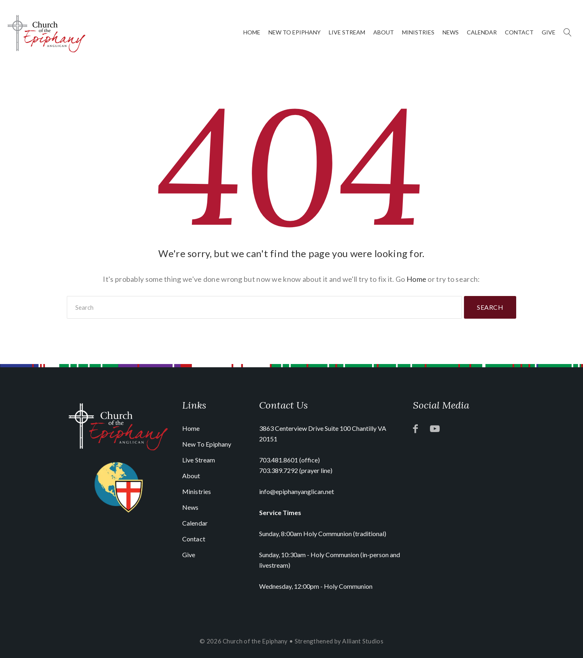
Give (548, 32)
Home (251, 32)
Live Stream (347, 32)
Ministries (418, 32)
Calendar (482, 32)
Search (490, 307)
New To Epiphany (294, 32)
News (451, 32)
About (383, 32)
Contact (519, 32)
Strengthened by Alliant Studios (339, 641)
